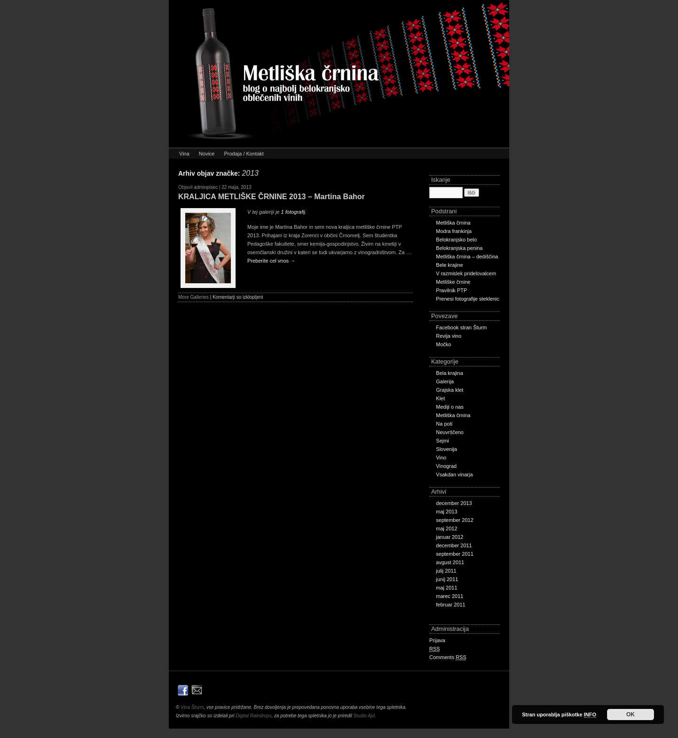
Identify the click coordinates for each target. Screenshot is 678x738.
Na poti (444, 424)
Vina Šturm (192, 707)
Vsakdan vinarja (454, 474)
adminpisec (206, 187)
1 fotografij (293, 212)
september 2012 (454, 520)
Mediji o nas (450, 407)
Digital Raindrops (253, 715)
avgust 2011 (450, 562)
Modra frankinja (454, 231)
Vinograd (446, 466)
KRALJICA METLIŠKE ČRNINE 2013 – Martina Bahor (271, 197)
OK (630, 714)
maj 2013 (446, 511)
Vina (184, 153)
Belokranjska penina (459, 248)
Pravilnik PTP (451, 290)
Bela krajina (449, 373)
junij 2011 (447, 579)
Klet (440, 398)
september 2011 (454, 554)
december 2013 (454, 503)
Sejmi (442, 440)
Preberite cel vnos (271, 261)
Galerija (445, 381)
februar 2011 (450, 604)
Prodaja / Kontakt (243, 153)
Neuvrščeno (450, 432)
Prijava (437, 640)
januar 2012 (449, 537)
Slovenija (446, 449)
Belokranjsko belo (456, 239)
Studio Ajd (363, 715)
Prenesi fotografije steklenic (467, 299)
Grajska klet (449, 390)
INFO (590, 714)
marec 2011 (449, 596)
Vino (441, 457)
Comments (447, 657)
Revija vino (448, 336)
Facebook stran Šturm (461, 327)
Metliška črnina (453, 222)
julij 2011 (446, 571)
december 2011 (454, 545)
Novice (207, 153)
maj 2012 (446, 528)
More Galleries (193, 297)
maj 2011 (446, 587)
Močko (443, 344)
